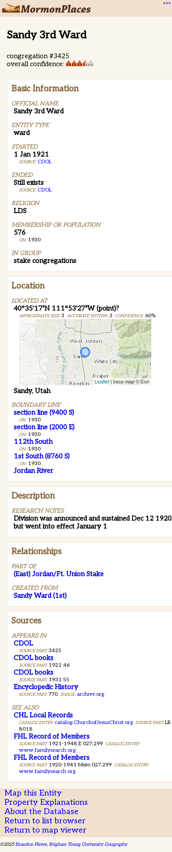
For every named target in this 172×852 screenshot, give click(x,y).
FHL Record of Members (52, 736)
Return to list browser (45, 821)
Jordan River (33, 471)
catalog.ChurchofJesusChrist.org (94, 722)
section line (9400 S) (44, 413)
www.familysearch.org (47, 750)
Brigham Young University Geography (88, 844)
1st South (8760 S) (42, 456)
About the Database (41, 811)
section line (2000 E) (44, 427)
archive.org (90, 694)
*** (166, 5)
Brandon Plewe (31, 844)
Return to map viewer (45, 830)
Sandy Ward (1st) (40, 596)
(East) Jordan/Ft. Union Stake (59, 574)
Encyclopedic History (46, 687)
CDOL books (33, 658)
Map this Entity (33, 793)
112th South (33, 442)
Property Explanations (46, 802)
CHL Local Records (43, 715)
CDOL (44, 161)
